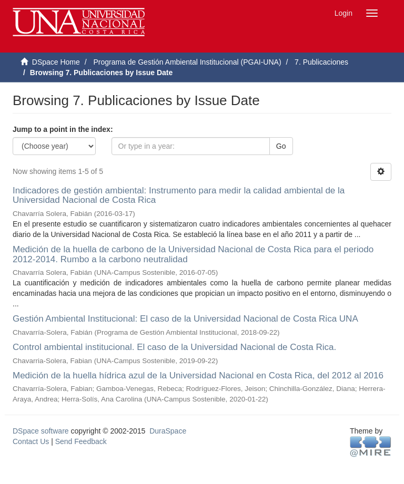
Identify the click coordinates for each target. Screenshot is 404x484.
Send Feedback (81, 441)
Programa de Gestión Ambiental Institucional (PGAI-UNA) (187, 62)
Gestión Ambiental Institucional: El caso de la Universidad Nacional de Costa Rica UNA (185, 319)
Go (281, 146)
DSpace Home (56, 62)
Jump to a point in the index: (63, 129)
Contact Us (31, 441)
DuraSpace (167, 431)
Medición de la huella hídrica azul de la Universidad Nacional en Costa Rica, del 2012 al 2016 (198, 375)
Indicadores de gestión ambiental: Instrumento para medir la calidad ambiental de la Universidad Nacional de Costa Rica (179, 195)
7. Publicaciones (321, 62)
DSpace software (41, 431)
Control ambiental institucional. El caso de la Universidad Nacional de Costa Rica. (174, 347)
